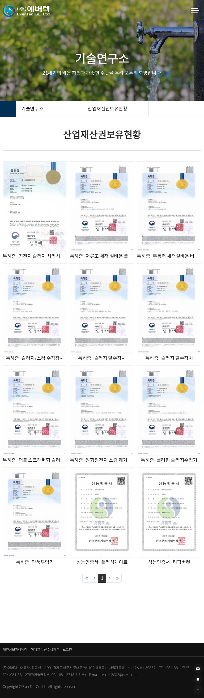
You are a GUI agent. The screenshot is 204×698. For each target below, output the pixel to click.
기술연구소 (32, 109)
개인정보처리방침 (15, 649)
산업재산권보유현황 (108, 109)
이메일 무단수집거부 (45, 649)
